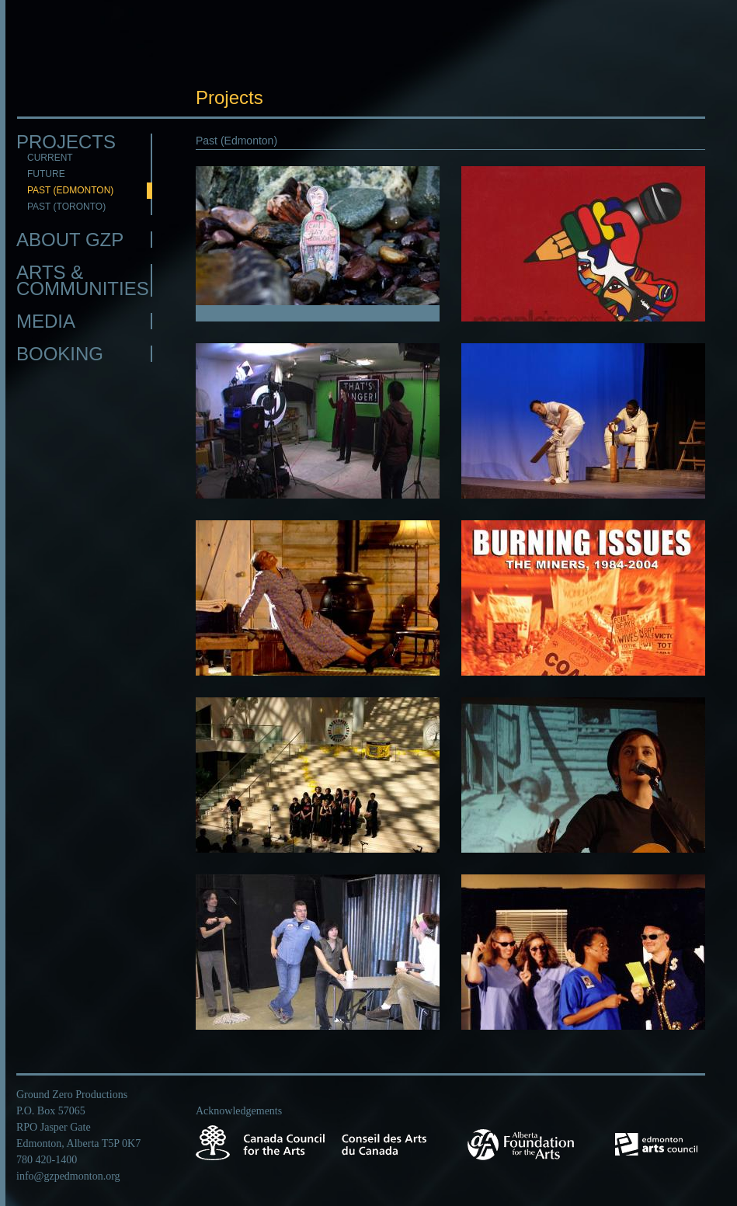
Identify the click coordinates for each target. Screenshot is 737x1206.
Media (45, 321)
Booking (59, 354)
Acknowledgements (239, 1111)
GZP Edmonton (84, 59)
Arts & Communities (82, 280)
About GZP (69, 239)
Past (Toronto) (66, 206)
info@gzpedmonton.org (68, 1176)
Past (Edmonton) (70, 190)
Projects (66, 142)
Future (46, 174)
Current (50, 157)
